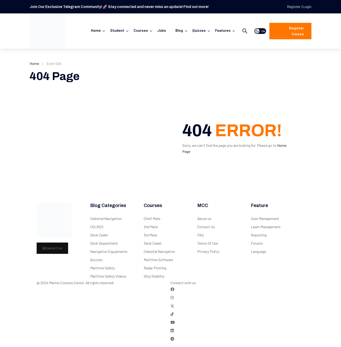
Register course (296, 31)
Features (223, 30)
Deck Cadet (99, 235)
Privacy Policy (208, 251)
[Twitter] (172, 305)
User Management (265, 218)
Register (294, 6)
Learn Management (266, 226)
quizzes (199, 30)
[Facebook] (172, 289)
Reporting (259, 235)
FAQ (200, 235)
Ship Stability (154, 276)
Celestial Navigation (106, 218)
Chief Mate (152, 218)
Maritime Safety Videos (108, 276)
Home (96, 30)
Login (306, 6)
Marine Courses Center (66, 282)
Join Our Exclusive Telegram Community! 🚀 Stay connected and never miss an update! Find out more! (119, 7)
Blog (179, 30)
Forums (257, 243)
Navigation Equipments (109, 251)
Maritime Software (158, 259)
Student (117, 30)
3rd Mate (150, 235)
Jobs (161, 30)
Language (258, 251)
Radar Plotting (155, 268)
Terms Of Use (207, 243)
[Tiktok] (172, 314)
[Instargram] (172, 297)
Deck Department (104, 243)
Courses (141, 30)
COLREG (96, 226)
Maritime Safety (102, 268)
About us (204, 218)
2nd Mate (151, 226)
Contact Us (52, 248)
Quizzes (96, 259)
